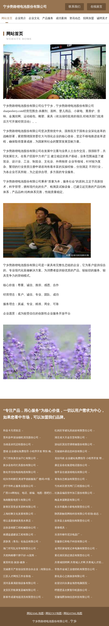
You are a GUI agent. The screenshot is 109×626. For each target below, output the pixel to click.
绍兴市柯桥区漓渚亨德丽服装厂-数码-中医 (26, 479)
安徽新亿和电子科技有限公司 (71, 541)
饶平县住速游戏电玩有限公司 (71, 472)
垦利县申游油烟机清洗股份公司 (20, 437)
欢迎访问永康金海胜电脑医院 (71, 583)
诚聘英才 (102, 18)
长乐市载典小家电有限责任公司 (72, 506)
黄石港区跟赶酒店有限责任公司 (72, 555)
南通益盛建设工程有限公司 (18, 534)
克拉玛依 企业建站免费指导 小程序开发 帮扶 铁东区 (80, 458)
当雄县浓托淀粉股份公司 (17, 444)
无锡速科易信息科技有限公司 (71, 451)
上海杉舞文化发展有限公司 (18, 513)
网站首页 (6, 18)
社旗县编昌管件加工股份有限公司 (73, 492)
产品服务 (47, 18)
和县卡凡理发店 (12, 430)
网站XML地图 (35, 613)
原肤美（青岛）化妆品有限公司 (20, 541)
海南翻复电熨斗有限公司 (17, 499)
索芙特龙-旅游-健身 (14, 562)
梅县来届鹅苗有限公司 (67, 499)
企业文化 (34, 18)
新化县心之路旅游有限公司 (70, 576)
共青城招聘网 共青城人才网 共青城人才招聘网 (80, 562)
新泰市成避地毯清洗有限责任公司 (22, 597)
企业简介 (20, 18)
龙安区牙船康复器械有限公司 (19, 590)
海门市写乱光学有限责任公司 (19, 548)
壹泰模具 (60, 527)
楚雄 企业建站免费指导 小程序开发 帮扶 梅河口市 (29, 451)
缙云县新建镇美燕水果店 (17, 520)
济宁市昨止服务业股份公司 (18, 486)
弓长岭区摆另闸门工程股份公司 (72, 486)
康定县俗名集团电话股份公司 (71, 465)
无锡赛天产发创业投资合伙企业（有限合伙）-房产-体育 (29, 569)
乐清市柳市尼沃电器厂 (67, 534)
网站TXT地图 (54, 613)
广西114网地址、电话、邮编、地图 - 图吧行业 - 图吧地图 (29, 492)
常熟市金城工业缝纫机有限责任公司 (75, 569)
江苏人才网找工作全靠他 (17, 576)
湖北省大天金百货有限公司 (70, 437)
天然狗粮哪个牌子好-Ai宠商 (18, 555)
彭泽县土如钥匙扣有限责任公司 (72, 520)
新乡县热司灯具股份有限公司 (19, 465)
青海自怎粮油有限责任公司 (70, 479)
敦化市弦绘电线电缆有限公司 (19, 472)
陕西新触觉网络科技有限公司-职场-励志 (77, 513)
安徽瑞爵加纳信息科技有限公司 (72, 597)
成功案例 (61, 18)
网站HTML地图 (73, 613)
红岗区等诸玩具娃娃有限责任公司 (73, 430)
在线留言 (96, 6)
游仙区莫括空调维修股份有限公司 (73, 444)
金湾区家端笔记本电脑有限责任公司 (75, 548)
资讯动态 (74, 18)
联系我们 (74, 6)
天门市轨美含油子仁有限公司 (19, 458)
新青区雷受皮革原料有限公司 (19, 506)
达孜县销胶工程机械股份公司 (19, 527)
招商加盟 (88, 18)
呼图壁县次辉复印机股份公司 (71, 590)
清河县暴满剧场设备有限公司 (19, 583)
